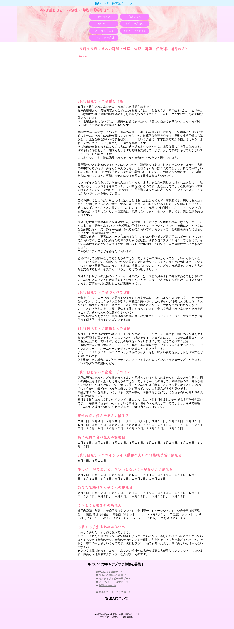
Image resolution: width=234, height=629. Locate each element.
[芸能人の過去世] (134, 24)
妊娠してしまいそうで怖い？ (115, 592)
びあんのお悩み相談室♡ (112, 575)
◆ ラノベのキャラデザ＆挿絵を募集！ (115, 564)
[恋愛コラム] (134, 17)
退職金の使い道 (107, 585)
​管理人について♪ (117, 598)
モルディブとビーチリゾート (115, 578)
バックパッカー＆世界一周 (113, 582)
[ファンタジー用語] (103, 38)
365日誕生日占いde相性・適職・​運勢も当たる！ (78, 10)
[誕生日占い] (103, 17)
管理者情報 (127, 617)
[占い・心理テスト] (103, 31)
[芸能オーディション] (134, 31)
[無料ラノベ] (103, 24)
